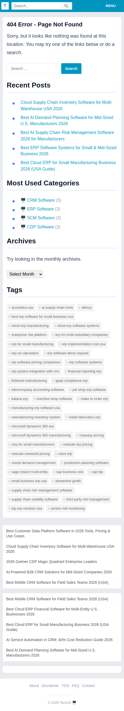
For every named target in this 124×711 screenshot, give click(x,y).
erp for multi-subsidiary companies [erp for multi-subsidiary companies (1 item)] (81, 335)
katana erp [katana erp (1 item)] (19, 399)
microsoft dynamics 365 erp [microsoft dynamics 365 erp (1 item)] (32, 426)
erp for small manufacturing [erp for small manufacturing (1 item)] (32, 344)
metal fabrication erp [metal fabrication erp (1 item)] (84, 417)
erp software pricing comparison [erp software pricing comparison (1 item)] (35, 362)
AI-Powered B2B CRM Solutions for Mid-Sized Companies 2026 (59, 572)
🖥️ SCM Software (37, 218)
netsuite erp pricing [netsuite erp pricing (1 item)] (78, 444)
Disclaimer (50, 686)
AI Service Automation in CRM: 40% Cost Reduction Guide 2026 (59, 640)
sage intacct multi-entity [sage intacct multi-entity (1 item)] (29, 472)
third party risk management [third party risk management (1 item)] (87, 499)
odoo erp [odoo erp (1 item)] (65, 454)
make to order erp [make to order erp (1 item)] (94, 399)
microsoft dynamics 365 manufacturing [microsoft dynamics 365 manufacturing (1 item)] (41, 435)
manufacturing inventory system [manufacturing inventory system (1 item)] (35, 417)
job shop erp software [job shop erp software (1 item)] (89, 390)
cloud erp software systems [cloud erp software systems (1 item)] (78, 326)
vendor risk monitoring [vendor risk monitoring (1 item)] (68, 508)
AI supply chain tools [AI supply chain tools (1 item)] (57, 307)
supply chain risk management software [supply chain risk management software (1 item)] (41, 490)
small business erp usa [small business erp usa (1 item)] (29, 481)
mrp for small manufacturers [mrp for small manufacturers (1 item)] (33, 444)
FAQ (75, 686)
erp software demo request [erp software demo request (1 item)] (68, 353)
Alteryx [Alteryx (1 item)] (87, 307)
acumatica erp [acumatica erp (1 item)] (22, 307)
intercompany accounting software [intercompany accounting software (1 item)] (37, 390)
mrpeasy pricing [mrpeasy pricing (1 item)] (91, 435)
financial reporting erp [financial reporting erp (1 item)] (84, 371)
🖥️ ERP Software (37, 209)
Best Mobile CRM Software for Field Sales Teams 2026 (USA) (57, 582)
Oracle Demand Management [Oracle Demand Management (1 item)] (33, 463)
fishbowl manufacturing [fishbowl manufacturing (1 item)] (29, 381)
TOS (65, 686)
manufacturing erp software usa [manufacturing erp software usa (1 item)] (35, 408)
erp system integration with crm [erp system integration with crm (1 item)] (35, 371)
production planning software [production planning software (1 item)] (86, 463)
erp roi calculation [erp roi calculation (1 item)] (25, 353)
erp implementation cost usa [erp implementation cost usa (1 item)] (83, 344)
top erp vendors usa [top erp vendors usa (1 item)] (26, 508)
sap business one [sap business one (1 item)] (69, 472)
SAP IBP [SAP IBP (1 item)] (97, 472)
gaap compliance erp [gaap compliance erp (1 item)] (72, 381)
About (34, 686)
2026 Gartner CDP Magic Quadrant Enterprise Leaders (51, 561)
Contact (88, 686)
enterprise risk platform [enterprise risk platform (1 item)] (29, 335)
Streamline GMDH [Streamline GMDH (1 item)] (68, 481)
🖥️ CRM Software (37, 200)
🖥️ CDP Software (37, 227)
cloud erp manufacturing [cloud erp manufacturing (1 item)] (29, 326)
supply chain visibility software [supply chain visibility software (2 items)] (34, 499)
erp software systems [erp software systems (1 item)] (85, 362)
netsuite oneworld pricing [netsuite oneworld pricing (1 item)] (30, 454)
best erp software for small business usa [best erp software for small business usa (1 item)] (42, 317)
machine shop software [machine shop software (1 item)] (54, 399)
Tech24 (65, 703)
